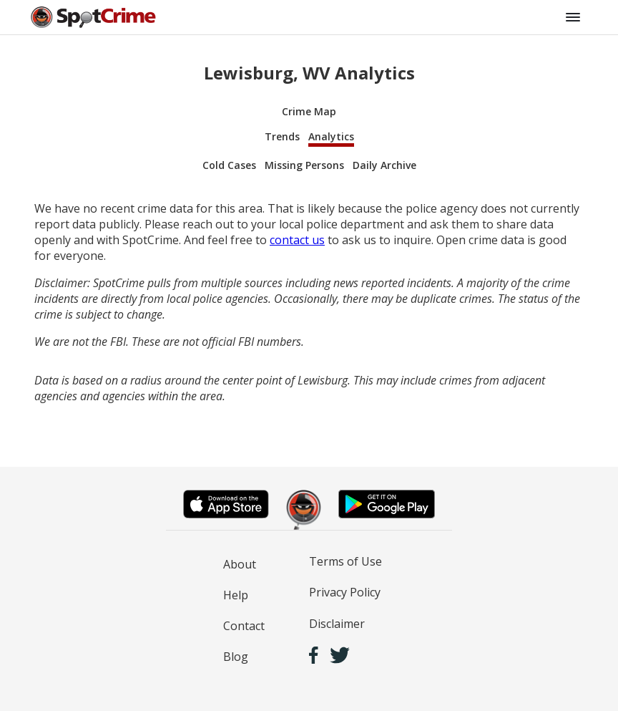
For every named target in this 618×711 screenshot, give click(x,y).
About (239, 564)
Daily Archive (384, 165)
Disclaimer (337, 624)
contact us (297, 240)
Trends (282, 136)
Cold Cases (229, 165)
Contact (244, 626)
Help (235, 595)
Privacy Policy (345, 592)
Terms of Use (345, 561)
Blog (235, 656)
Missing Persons (304, 165)
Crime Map (309, 111)
